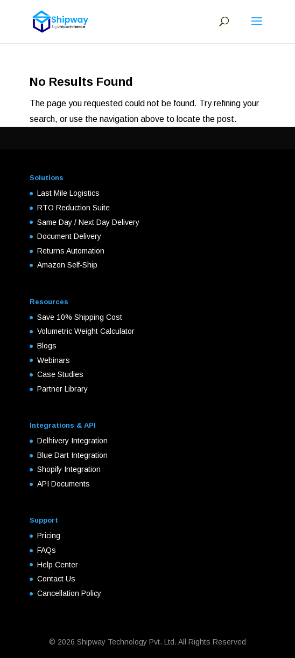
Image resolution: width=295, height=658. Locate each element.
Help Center (57, 564)
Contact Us (56, 578)
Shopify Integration (69, 469)
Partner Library (62, 389)
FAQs (46, 550)
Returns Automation (70, 250)
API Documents (63, 483)
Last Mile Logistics (68, 193)
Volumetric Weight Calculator (86, 331)
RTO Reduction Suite (73, 207)
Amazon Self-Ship (67, 265)
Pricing (48, 535)
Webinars (53, 360)
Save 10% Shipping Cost (79, 317)
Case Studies (60, 374)
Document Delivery (69, 236)
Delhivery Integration (72, 440)
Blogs (47, 345)
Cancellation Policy (69, 593)
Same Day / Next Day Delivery (88, 222)
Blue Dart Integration (72, 455)
